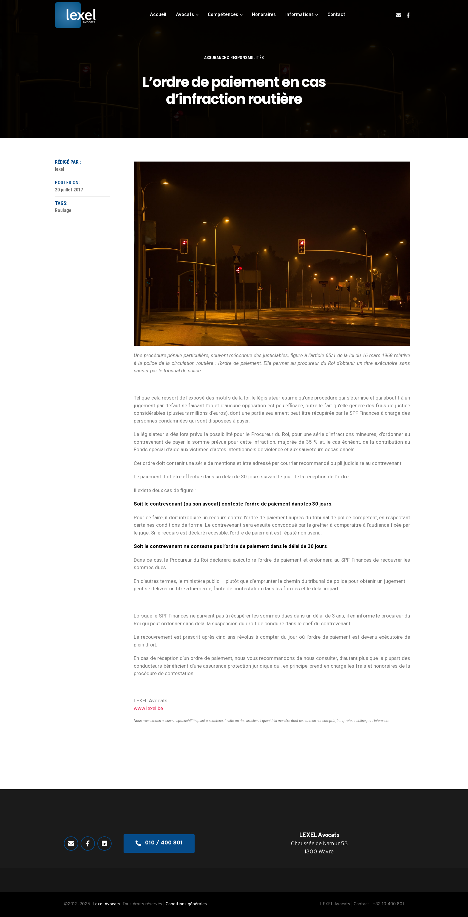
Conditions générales (186, 904)
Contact (336, 15)
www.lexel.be (148, 708)
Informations (299, 15)
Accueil (158, 15)
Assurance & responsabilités (234, 57)
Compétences (223, 15)
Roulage (63, 210)
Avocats (185, 15)
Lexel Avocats (106, 904)
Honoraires (264, 15)
